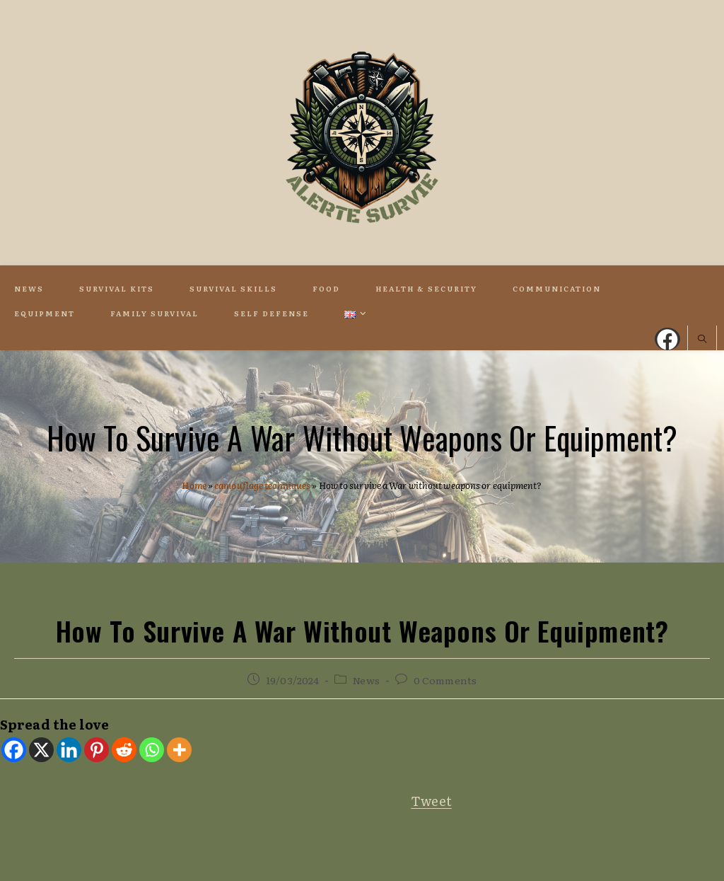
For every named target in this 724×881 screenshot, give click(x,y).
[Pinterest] (96, 749)
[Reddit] (124, 749)
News (366, 680)
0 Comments (445, 680)
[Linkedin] (69, 749)
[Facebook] (13, 749)
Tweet (431, 800)
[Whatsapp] (151, 749)
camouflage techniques (262, 485)
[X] (41, 749)
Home (194, 485)
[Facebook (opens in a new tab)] (667, 339)
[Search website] (702, 339)
